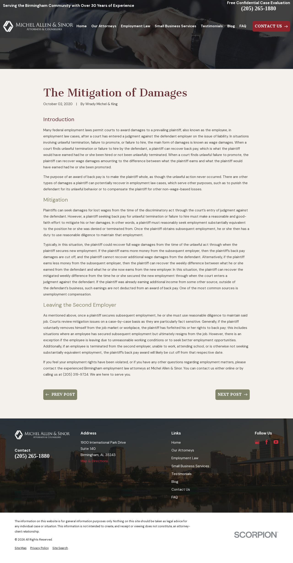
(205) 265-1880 (258, 8)
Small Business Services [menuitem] (175, 26)
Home (176, 442)
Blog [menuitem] (231, 26)
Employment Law (184, 458)
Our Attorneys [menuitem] (103, 26)
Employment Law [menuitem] (135, 26)
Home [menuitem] (81, 26)
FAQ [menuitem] (242, 26)
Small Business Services (190, 466)
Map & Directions (94, 461)
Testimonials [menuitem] (212, 26)
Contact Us (180, 489)
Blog (174, 481)
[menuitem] (21, 548)
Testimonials (181, 474)
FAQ (174, 497)
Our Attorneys (182, 450)
